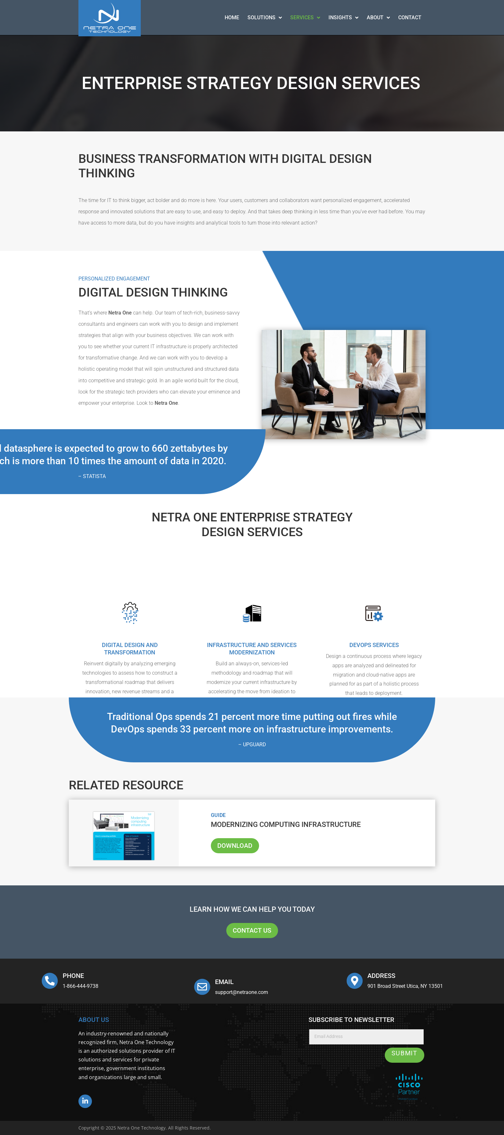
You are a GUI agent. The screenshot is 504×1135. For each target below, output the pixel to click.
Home (232, 17)
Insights (343, 17)
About (378, 17)
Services (305, 17)
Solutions (265, 17)
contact (409, 17)
